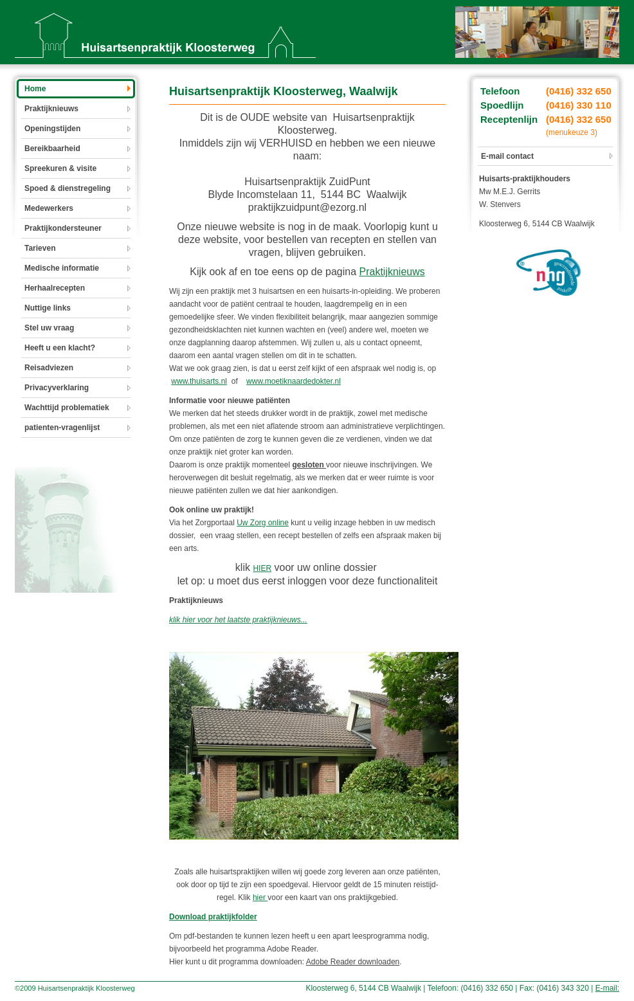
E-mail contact (507, 156)
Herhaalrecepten (54, 288)
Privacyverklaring (56, 387)
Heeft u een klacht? (59, 347)
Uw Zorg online (263, 522)
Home (35, 88)
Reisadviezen (48, 367)
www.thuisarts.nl (199, 381)
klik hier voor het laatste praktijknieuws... (238, 619)
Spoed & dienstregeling (67, 188)
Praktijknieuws (51, 108)
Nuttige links (47, 307)
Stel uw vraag (49, 327)
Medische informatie (61, 268)
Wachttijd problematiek (66, 407)
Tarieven (39, 248)
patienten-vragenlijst (62, 427)
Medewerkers (48, 208)
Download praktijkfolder (213, 916)
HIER (262, 568)
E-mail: (607, 988)
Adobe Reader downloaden (352, 961)
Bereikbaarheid (52, 148)
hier (260, 897)
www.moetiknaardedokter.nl (293, 381)
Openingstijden (52, 128)
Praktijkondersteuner (63, 228)
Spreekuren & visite (60, 168)
